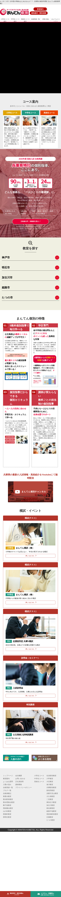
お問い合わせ (20, 778)
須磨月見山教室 (52, 793)
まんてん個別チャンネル (30, 492)
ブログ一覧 (7, 790)
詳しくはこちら (30, 555)
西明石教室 (7, 817)
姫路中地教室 (51, 811)
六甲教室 (49, 778)
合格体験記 (7, 793)
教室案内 (6, 778)
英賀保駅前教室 (52, 814)
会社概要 (18, 775)
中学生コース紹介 (15, 20)
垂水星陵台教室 (9, 802)
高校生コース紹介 (25, 20)
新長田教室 (50, 790)
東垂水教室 (7, 796)
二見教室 (49, 799)
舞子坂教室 (7, 805)
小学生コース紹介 (5, 20)
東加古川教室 (51, 802)
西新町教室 (7, 814)
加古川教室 (50, 805)
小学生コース (39, 775)
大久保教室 (50, 796)
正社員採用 (19, 781)
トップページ (8, 775)
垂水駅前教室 (8, 799)
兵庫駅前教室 (51, 787)
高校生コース (39, 781)
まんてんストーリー (55, 20)
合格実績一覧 (35, 19)
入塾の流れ (45, 19)
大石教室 (49, 781)
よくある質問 (8, 781)
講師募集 (18, 784)
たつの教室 (50, 820)
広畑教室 (49, 817)
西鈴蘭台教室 (8, 808)
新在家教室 (50, 808)
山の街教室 (7, 811)
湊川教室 (49, 784)
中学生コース (39, 778)
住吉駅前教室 (51, 775)
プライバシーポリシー (23, 787)
